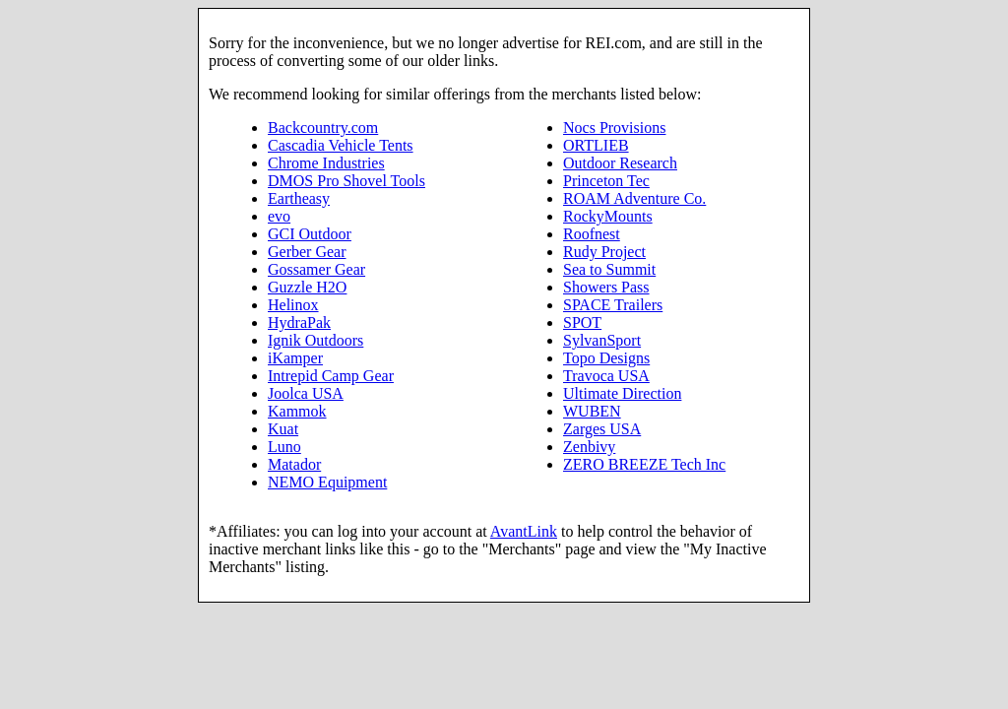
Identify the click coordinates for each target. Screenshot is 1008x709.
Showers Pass (606, 287)
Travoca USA (606, 375)
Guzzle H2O (307, 287)
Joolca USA (306, 393)
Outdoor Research (620, 163)
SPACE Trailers (612, 304)
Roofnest (591, 234)
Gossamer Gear (316, 269)
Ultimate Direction (622, 393)
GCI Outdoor (309, 234)
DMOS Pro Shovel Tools (346, 180)
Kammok (297, 411)
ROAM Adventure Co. (634, 198)
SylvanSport (602, 340)
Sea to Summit (609, 269)
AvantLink (523, 531)
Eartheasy (299, 198)
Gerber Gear (307, 251)
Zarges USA (602, 428)
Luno (284, 446)
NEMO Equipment (327, 482)
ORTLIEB (596, 145)
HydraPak (299, 322)
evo (279, 216)
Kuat (283, 428)
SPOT (582, 322)
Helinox (293, 304)
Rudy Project (604, 251)
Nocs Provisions (614, 127)
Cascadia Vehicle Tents (340, 145)
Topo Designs (606, 358)
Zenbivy (589, 446)
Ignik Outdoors (315, 340)
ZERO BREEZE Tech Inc (644, 464)
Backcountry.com (323, 127)
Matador (294, 464)
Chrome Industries (326, 163)
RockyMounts (608, 216)
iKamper (295, 358)
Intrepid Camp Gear (331, 375)
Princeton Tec (606, 180)
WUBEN (592, 411)
